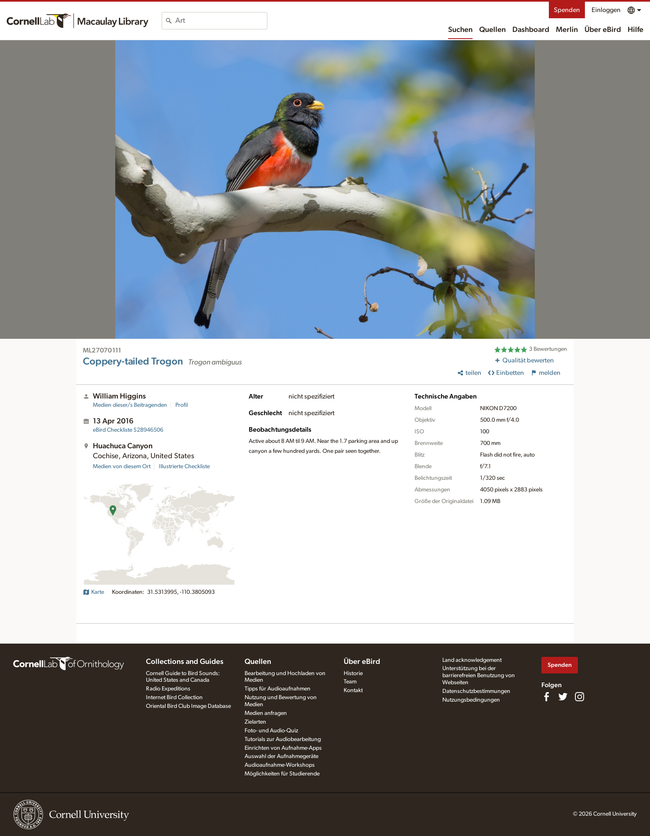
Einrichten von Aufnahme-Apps (283, 748)
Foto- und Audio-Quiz (271, 731)
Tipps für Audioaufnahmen (277, 689)
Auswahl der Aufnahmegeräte (281, 756)
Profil (181, 405)
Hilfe (635, 30)
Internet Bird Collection (174, 697)
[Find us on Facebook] (546, 697)
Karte (93, 592)
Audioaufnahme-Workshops (280, 765)
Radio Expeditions (168, 689)
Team (350, 682)
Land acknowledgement (472, 660)
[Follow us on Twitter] (563, 697)
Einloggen (606, 10)
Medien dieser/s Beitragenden (130, 405)
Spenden (567, 10)
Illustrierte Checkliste (184, 466)
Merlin (567, 30)
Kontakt (353, 690)
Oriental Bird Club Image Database (188, 706)
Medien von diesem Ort (121, 466)
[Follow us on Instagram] (580, 697)
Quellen (492, 30)
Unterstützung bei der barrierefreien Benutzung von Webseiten (478, 675)
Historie (353, 673)
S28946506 (128, 430)
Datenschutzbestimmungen (476, 691)
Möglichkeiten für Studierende (282, 774)
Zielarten (255, 722)
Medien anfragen (266, 713)
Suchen (460, 30)
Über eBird (603, 30)
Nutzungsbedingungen (471, 700)
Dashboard (530, 30)
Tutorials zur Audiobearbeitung (283, 739)
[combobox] (221, 20)
